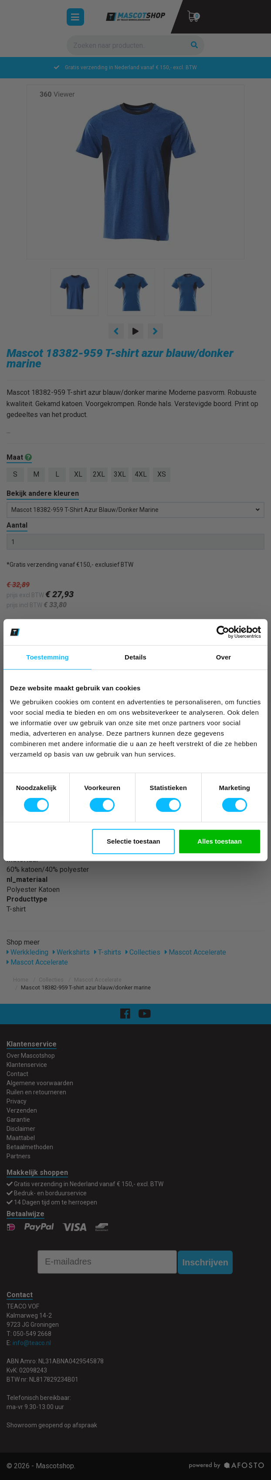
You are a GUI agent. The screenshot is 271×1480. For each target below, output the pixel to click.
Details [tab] (135, 657)
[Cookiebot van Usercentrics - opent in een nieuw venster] (223, 632)
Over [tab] (223, 657)
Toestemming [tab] (47, 657)
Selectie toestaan (133, 841)
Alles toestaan (219, 841)
